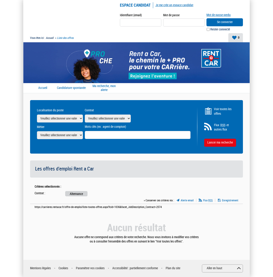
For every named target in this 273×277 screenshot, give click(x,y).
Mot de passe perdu (218, 15)
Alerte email (187, 200)
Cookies (63, 268)
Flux (208, 200)
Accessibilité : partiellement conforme (135, 268)
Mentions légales (40, 268)
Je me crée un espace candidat (174, 5)
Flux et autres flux (221, 127)
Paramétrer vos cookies (90, 268)
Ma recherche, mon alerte (104, 88)
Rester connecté (220, 29)
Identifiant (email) (131, 15)
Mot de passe (171, 15)
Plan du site (173, 268)
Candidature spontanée (71, 88)
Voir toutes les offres (223, 111)
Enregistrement (230, 200)
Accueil (50, 38)
